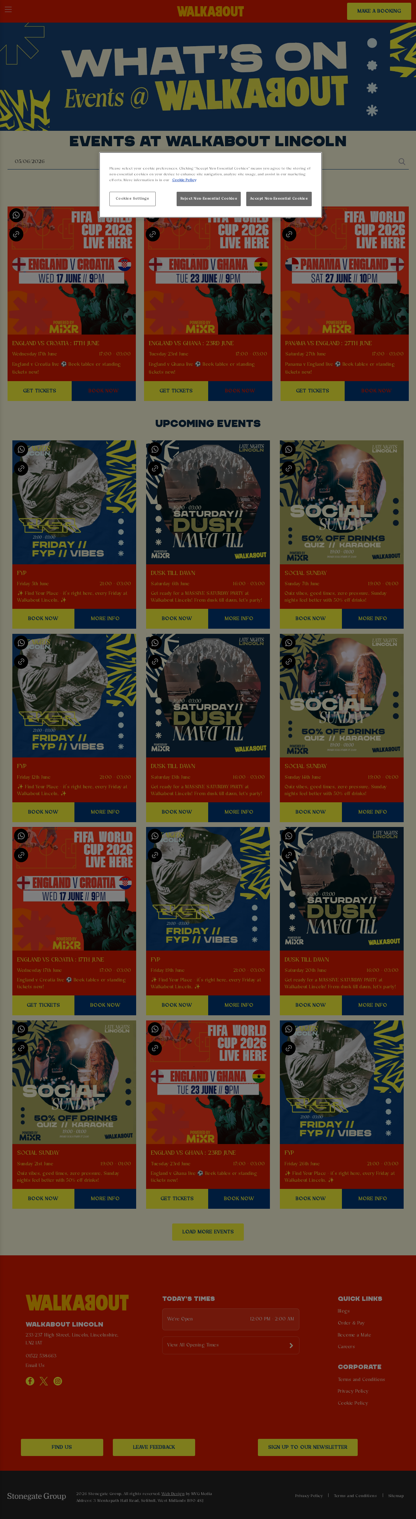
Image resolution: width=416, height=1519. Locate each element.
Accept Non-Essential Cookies (279, 199)
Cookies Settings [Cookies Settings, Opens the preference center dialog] (132, 199)
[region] (210, 185)
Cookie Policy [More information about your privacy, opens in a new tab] (184, 180)
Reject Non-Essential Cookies (208, 199)
